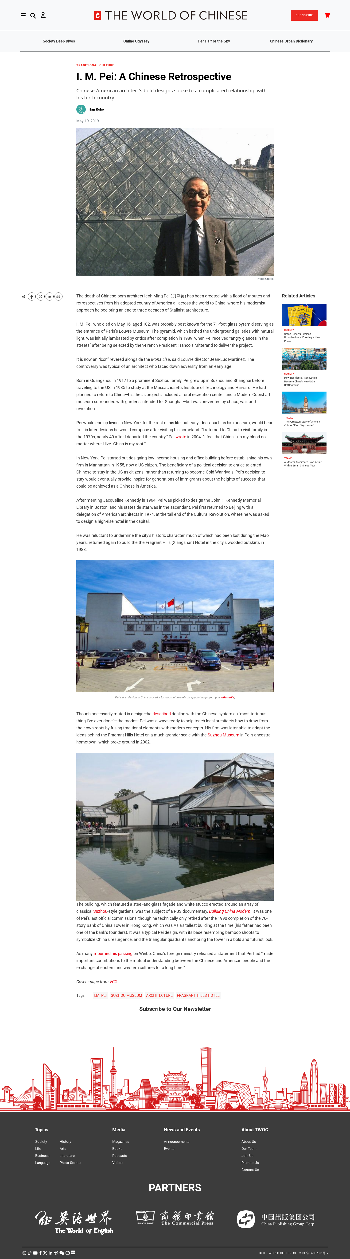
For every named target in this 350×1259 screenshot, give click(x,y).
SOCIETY (289, 330)
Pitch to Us (250, 1163)
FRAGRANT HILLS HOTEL (198, 995)
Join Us (247, 1156)
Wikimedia (227, 697)
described (161, 713)
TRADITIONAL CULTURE (95, 65)
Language (42, 1163)
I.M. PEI (100, 995)
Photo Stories (70, 1163)
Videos (117, 1163)
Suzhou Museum (223, 734)
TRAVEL (288, 417)
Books (117, 1149)
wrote (180, 436)
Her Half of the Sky (214, 41)
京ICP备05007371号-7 (313, 1253)
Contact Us (250, 1170)
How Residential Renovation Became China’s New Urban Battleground (300, 381)
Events (169, 1149)
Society (41, 1142)
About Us (248, 1142)
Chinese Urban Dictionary (291, 41)
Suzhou (100, 911)
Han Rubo (96, 109)
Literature (67, 1156)
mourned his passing (113, 953)
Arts (63, 1149)
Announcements (177, 1142)
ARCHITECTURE (159, 995)
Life (38, 1149)
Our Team (249, 1149)
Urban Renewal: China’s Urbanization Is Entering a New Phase (302, 337)
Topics (41, 1129)
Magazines (120, 1142)
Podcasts (119, 1156)
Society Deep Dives (59, 41)
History (65, 1142)
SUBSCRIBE (304, 15)
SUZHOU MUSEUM (126, 995)
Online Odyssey (136, 41)
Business (42, 1156)
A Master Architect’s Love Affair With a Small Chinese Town (303, 464)
